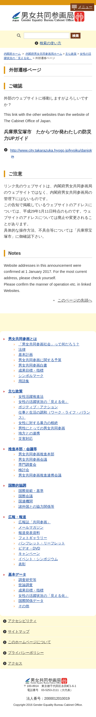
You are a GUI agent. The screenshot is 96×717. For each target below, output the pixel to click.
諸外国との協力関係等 (36, 507)
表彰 (22, 564)
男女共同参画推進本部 (36, 454)
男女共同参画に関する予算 (39, 360)
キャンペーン (29, 554)
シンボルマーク (31, 376)
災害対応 (25, 439)
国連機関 (25, 501)
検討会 (23, 470)
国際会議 (25, 496)
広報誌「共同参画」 (34, 522)
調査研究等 (27, 580)
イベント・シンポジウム (38, 559)
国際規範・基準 (31, 491)
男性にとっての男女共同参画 (41, 428)
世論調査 (25, 585)
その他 (23, 606)
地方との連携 (29, 433)
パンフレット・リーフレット (41, 543)
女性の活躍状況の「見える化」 (43, 402)
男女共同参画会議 (32, 459)
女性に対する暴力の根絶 (38, 423)
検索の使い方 (50, 43)
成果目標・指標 (31, 370)
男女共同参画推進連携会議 (39, 475)
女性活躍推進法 (31, 397)
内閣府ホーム (12, 53)
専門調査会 (27, 465)
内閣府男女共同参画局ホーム (44, 53)
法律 (22, 350)
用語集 (23, 381)
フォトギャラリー (32, 538)
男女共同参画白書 (32, 365)
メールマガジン (31, 527)
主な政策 (71, 53)
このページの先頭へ (75, 300)
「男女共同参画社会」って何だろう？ (48, 344)
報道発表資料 (29, 533)
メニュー (81, 7)
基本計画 (25, 355)
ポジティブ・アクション (38, 407)
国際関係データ (31, 601)
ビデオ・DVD (29, 548)
